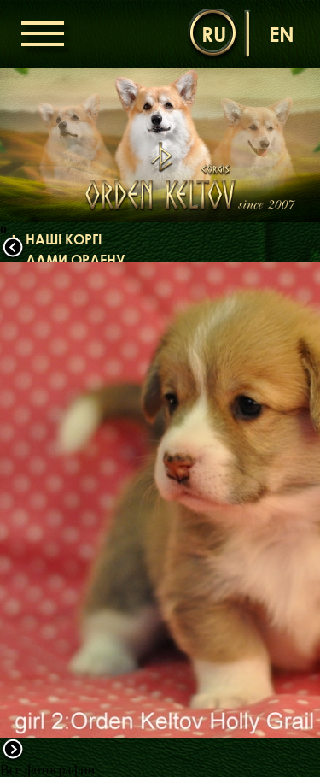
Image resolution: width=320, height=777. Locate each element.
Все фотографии (47, 769)
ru (213, 33)
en (281, 33)
